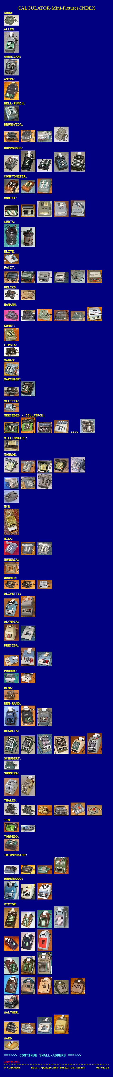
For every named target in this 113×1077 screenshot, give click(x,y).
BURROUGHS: (14, 148)
